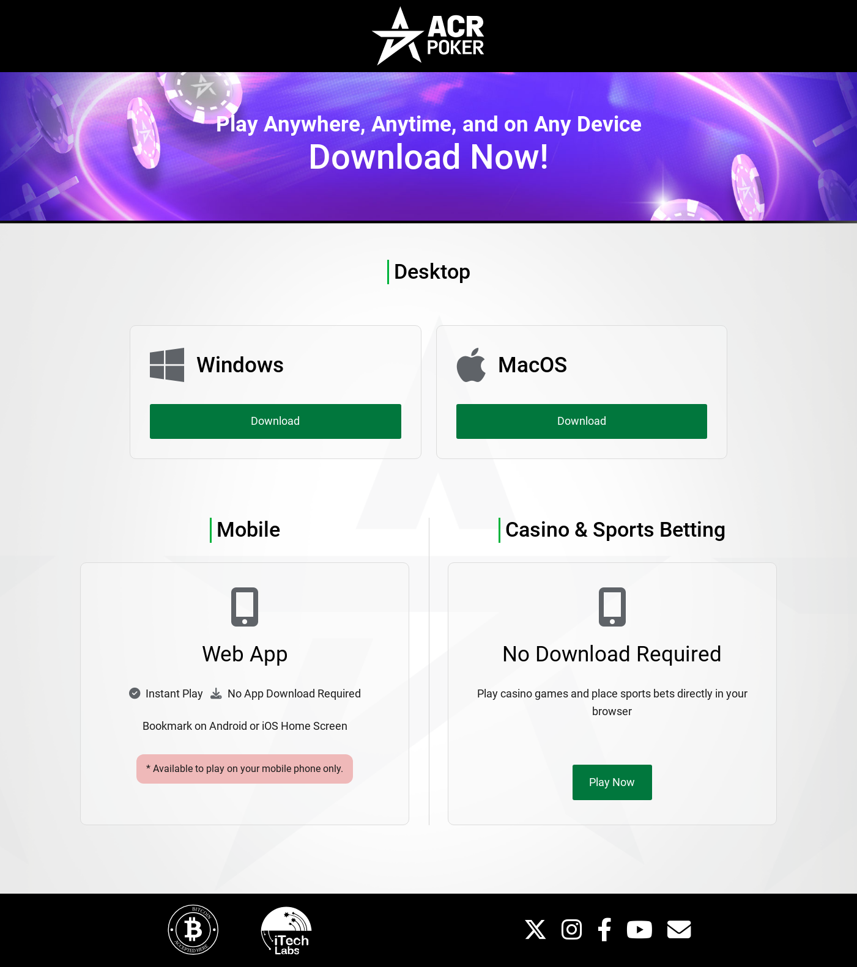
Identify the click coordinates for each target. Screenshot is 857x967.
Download (275, 421)
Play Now (612, 782)
